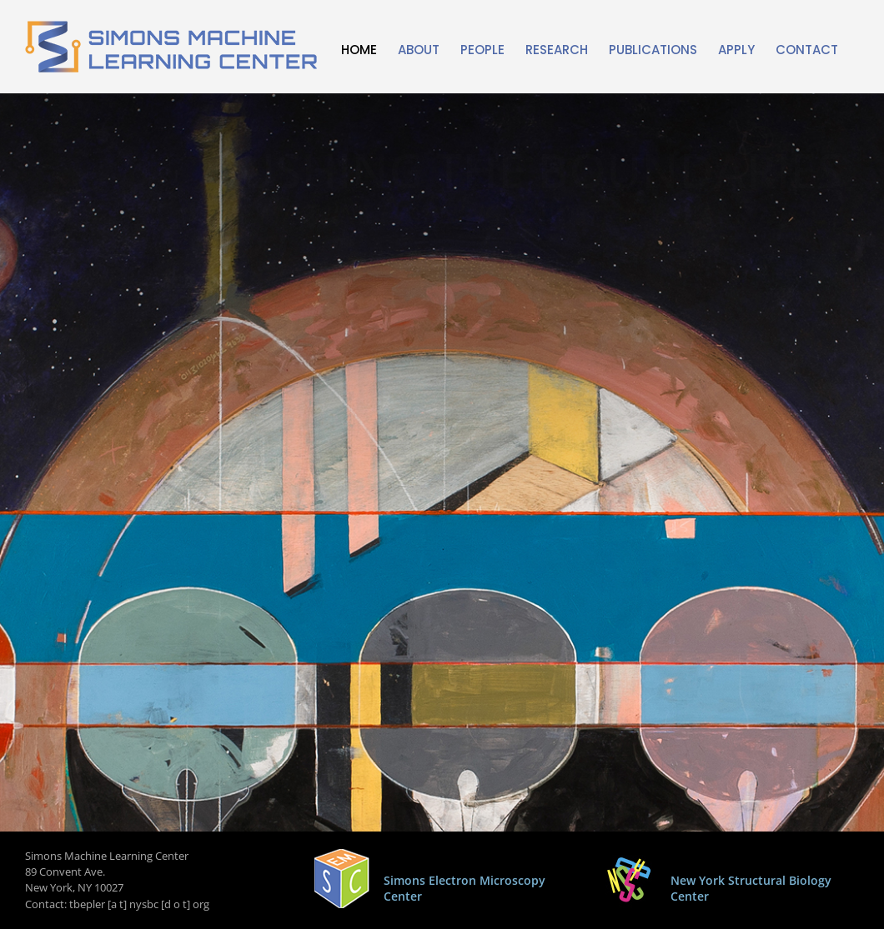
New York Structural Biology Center (751, 888)
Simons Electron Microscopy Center (464, 888)
